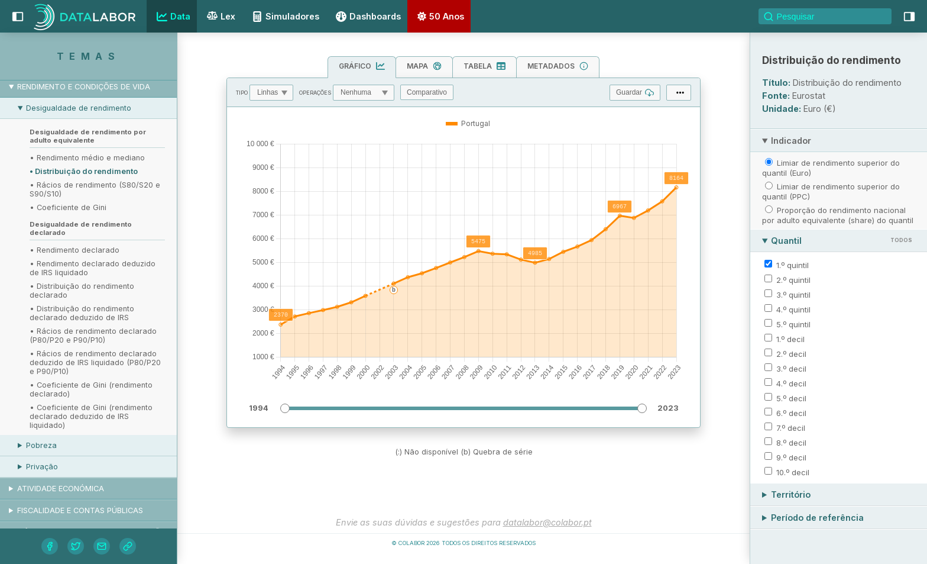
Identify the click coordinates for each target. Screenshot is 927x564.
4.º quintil (793, 309)
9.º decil (791, 457)
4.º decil (791, 383)
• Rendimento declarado (74, 250)
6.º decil (791, 413)
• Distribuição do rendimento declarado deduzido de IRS (82, 313)
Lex (219, 16)
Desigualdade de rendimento (78, 108)
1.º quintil (792, 265)
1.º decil (790, 339)
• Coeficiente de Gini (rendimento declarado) (91, 389)
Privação (42, 466)
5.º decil (791, 398)
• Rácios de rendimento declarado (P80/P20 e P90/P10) (93, 335)
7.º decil (790, 428)
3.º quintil (793, 294)
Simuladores (284, 16)
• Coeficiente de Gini (68, 207)
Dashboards (367, 16)
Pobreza (41, 445)
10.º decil (792, 472)
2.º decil (791, 354)
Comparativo (427, 92)
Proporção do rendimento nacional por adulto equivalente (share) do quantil (837, 215)
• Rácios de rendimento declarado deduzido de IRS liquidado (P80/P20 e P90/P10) (95, 362)
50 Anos (439, 16)
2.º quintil (793, 280)
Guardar (635, 92)
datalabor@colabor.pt (547, 522)
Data (172, 16)
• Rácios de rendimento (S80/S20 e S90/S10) (95, 189)
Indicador (791, 141)
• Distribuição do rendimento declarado (82, 290)
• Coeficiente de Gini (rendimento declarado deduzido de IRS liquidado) (91, 416)
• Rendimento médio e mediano (87, 157)
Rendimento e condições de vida (83, 86)
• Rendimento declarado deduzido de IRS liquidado (92, 268)
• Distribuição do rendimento (84, 171)
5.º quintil (793, 324)
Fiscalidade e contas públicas (80, 510)
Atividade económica (60, 488)
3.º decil (791, 368)
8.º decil (791, 442)
